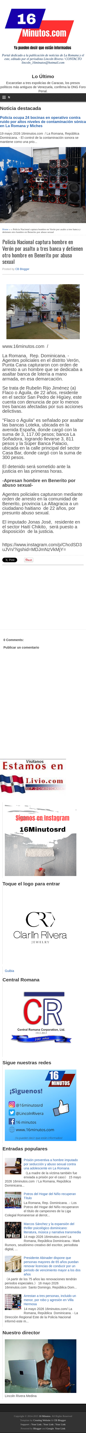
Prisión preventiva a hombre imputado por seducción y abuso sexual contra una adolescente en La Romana (51, 1164)
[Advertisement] (37, 596)
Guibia (9, 971)
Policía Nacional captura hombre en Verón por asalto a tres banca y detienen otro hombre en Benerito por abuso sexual (42, 251)
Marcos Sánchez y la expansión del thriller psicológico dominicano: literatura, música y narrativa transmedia (52, 1228)
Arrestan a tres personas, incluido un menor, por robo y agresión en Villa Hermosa (50, 1300)
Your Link (36, 1424)
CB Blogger (22, 269)
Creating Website (42, 1420)
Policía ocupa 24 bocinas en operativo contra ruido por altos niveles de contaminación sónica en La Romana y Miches (43, 121)
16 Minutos (44, 1416)
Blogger (37, 1428)
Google (50, 1428)
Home (5, 229)
